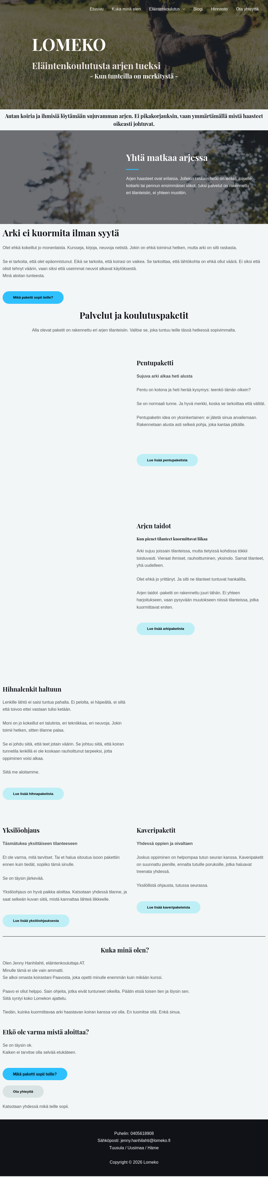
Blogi (198, 9)
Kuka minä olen (126, 9)
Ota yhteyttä (247, 9)
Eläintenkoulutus (164, 9)
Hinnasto (219, 9)
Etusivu (96, 9)
